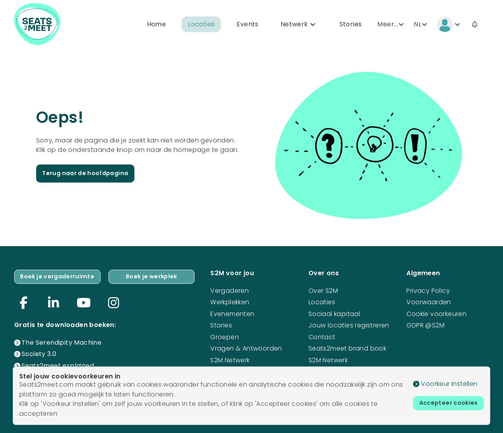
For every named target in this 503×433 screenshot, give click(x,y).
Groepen (224, 335)
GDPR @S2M (425, 323)
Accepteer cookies (445, 404)
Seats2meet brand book (347, 346)
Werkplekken (229, 300)
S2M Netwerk (230, 358)
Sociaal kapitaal (334, 312)
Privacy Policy (428, 289)
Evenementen (232, 312)
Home (156, 24)
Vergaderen (229, 289)
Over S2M (323, 289)
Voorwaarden (428, 300)
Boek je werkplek (154, 275)
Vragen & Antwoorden (246, 346)
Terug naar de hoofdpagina (89, 174)
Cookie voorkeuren (436, 312)
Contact (322, 335)
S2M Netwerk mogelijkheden (331, 363)
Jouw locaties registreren (348, 323)
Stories (351, 24)
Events (247, 24)
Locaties (201, 24)
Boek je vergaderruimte (60, 275)
